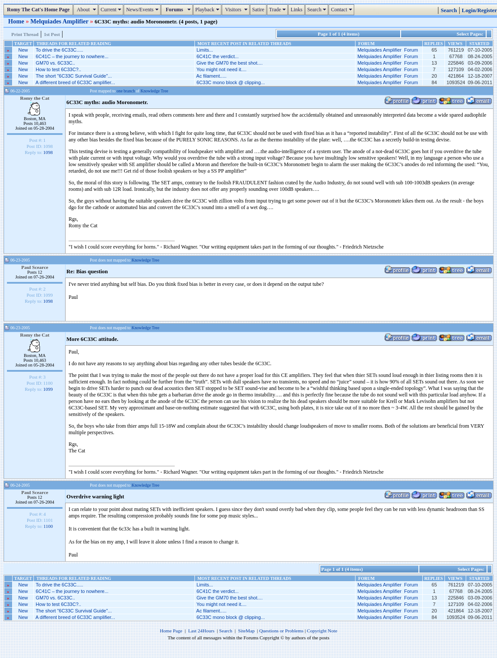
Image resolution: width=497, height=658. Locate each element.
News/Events (143, 10)
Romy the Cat (34, 98)
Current (112, 10)
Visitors (237, 10)
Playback (208, 10)
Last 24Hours (201, 630)
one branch (126, 90)
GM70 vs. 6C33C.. (55, 62)
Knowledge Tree (154, 90)
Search (318, 10)
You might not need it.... (222, 69)
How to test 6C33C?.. (58, 69)
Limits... (205, 49)
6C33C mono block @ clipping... (231, 82)
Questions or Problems (281, 630)
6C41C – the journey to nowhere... (72, 56)
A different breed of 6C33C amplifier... (75, 82)
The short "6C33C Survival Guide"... (74, 76)
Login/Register (479, 10)
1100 (48, 526)
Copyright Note (322, 630)
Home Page (171, 630)
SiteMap (246, 630)
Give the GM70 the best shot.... (230, 62)
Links (296, 10)
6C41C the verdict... (218, 56)
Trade (278, 10)
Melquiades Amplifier (60, 21)
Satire (258, 10)
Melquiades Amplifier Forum (387, 49)
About (87, 10)
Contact (342, 10)
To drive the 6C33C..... (59, 49)
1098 (48, 152)
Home (17, 21)
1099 (48, 389)
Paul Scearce (34, 267)
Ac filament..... (211, 76)
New (23, 49)
